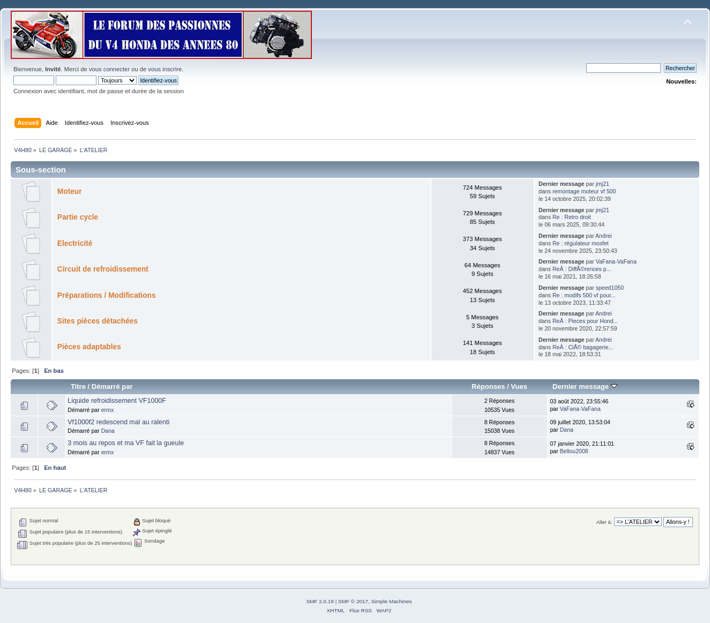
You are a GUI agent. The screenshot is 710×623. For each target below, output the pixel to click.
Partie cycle (77, 217)
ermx (107, 410)
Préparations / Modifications (106, 295)
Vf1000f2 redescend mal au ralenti (118, 422)
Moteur (69, 191)
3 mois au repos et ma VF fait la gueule (126, 443)
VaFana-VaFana (616, 261)
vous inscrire (165, 69)
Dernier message (584, 386)
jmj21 (602, 184)
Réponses (488, 386)
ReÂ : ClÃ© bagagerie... (582, 347)
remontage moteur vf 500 (584, 191)
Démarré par (112, 386)
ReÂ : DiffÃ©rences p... (581, 269)
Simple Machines (391, 601)
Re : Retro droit (571, 217)
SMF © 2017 (353, 601)
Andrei (603, 235)
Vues (519, 386)
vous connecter (109, 69)
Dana (108, 430)
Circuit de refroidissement (102, 269)
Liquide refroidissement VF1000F (117, 400)
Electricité (75, 243)
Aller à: (604, 522)
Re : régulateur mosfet (580, 243)
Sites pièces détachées (97, 321)
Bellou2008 (574, 451)
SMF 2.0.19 (320, 601)
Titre (78, 386)
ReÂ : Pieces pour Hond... (585, 321)
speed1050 (610, 287)
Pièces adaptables (89, 347)
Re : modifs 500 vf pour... (584, 295)
